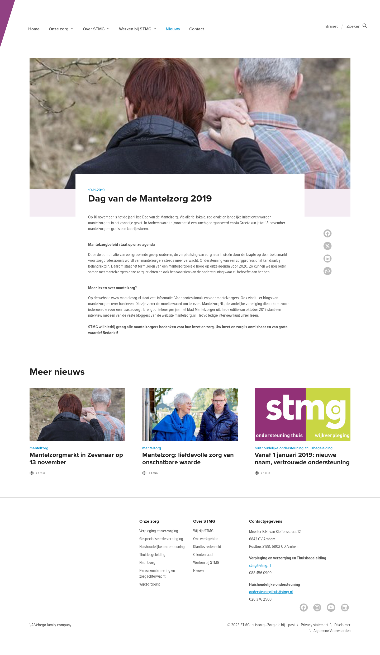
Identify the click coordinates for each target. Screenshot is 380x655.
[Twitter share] (327, 246)
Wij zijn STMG (203, 531)
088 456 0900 (260, 573)
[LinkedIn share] (327, 258)
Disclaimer (342, 625)
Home (34, 29)
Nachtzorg (147, 562)
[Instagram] (317, 607)
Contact (196, 29)
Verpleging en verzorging (158, 531)
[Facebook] (304, 607)
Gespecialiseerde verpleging (161, 539)
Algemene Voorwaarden (332, 631)
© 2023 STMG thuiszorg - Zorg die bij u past (261, 625)
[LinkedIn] (344, 607)
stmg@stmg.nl (260, 565)
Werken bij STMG (206, 562)
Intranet (331, 26)
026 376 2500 (260, 599)
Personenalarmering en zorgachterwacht (157, 573)
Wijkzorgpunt (149, 584)
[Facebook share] (327, 233)
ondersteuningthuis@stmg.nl (271, 592)
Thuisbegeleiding (152, 555)
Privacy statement (314, 625)
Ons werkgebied (205, 539)
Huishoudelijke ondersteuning (162, 547)
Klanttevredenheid (207, 547)
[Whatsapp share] (327, 271)
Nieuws (173, 29)
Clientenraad (203, 555)
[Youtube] (331, 607)
